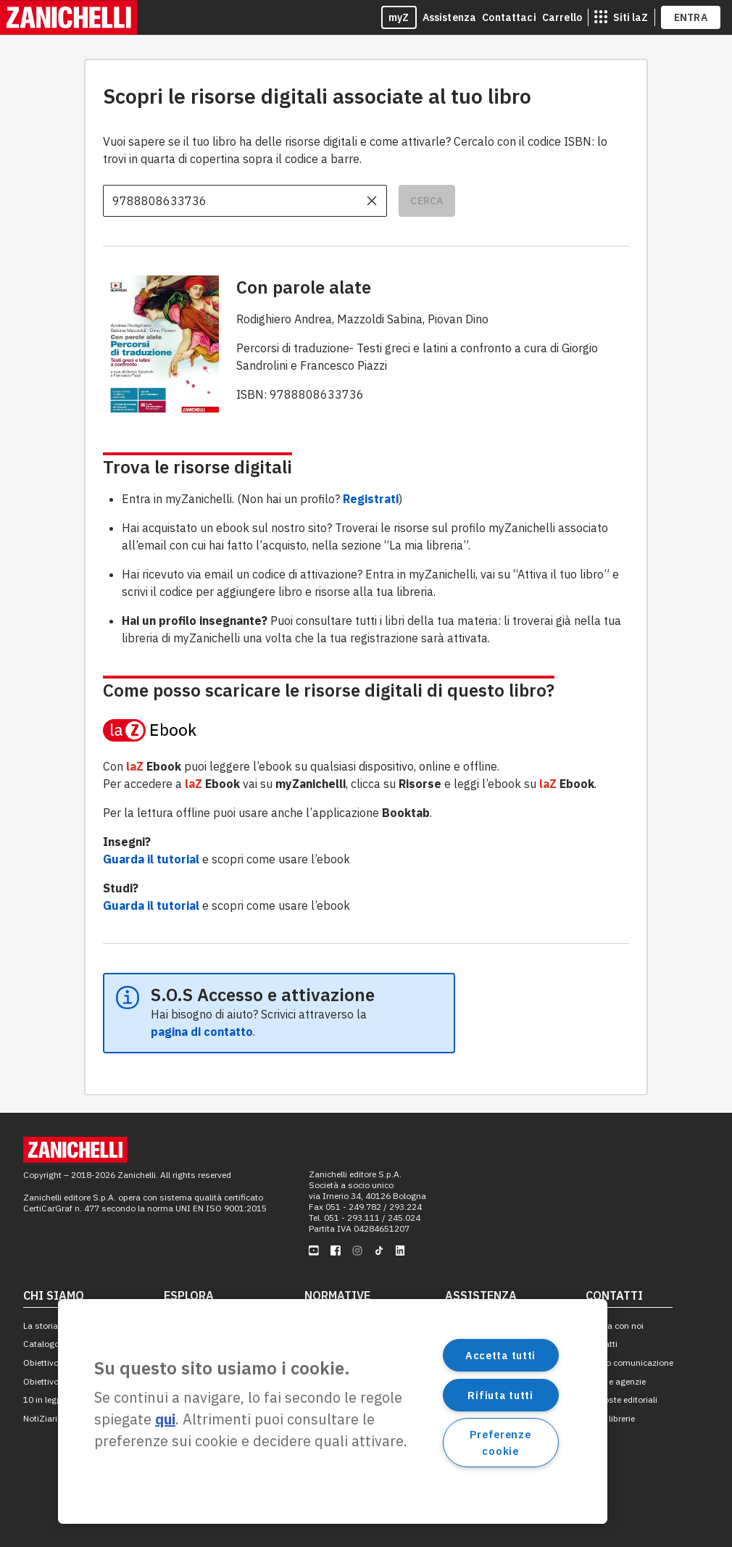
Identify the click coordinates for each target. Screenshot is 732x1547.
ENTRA (691, 17)
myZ (398, 17)
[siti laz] (621, 17)
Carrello (562, 17)
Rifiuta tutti (500, 1395)
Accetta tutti (500, 1355)
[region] (332, 1411)
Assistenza (450, 17)
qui (165, 1419)
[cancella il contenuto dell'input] (371, 200)
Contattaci (509, 17)
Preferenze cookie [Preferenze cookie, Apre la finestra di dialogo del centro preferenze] (500, 1442)
